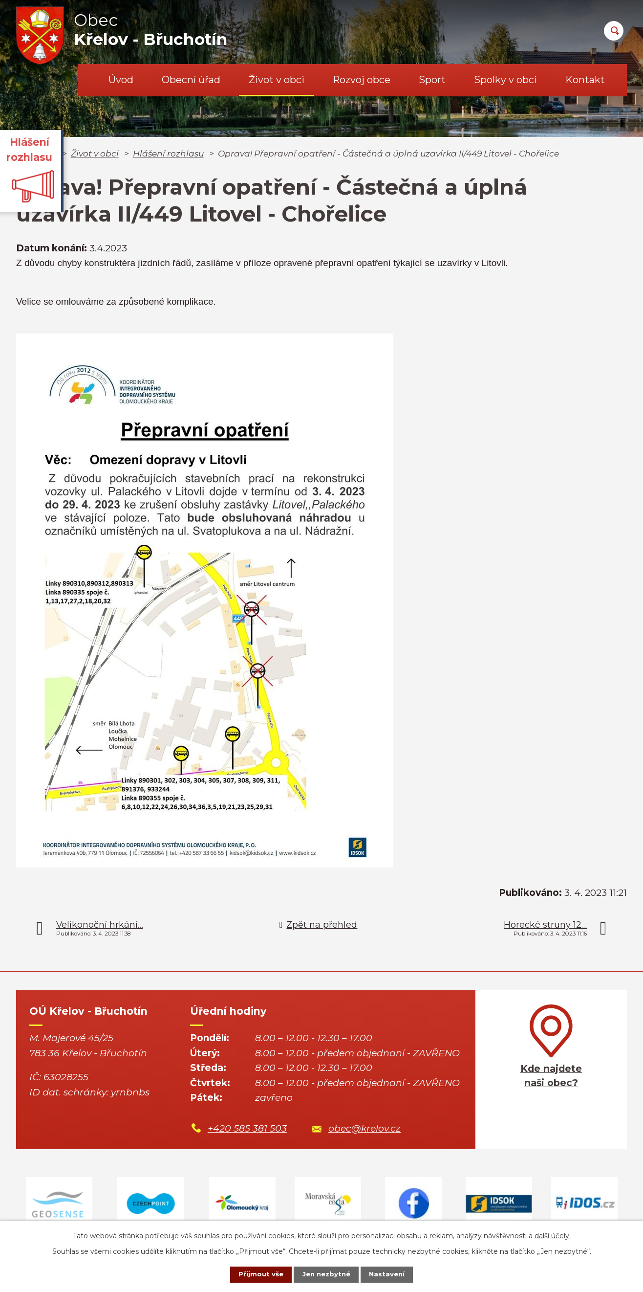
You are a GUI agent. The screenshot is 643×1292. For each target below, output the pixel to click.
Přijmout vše (255, 1274)
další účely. (553, 1234)
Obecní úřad (191, 80)
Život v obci (276, 80)
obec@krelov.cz (364, 1128)
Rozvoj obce (361, 80)
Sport (432, 80)
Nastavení (392, 1274)
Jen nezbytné (326, 1274)
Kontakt (585, 80)
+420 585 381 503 (247, 1128)
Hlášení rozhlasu (168, 153)
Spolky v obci (505, 80)
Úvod (120, 80)
